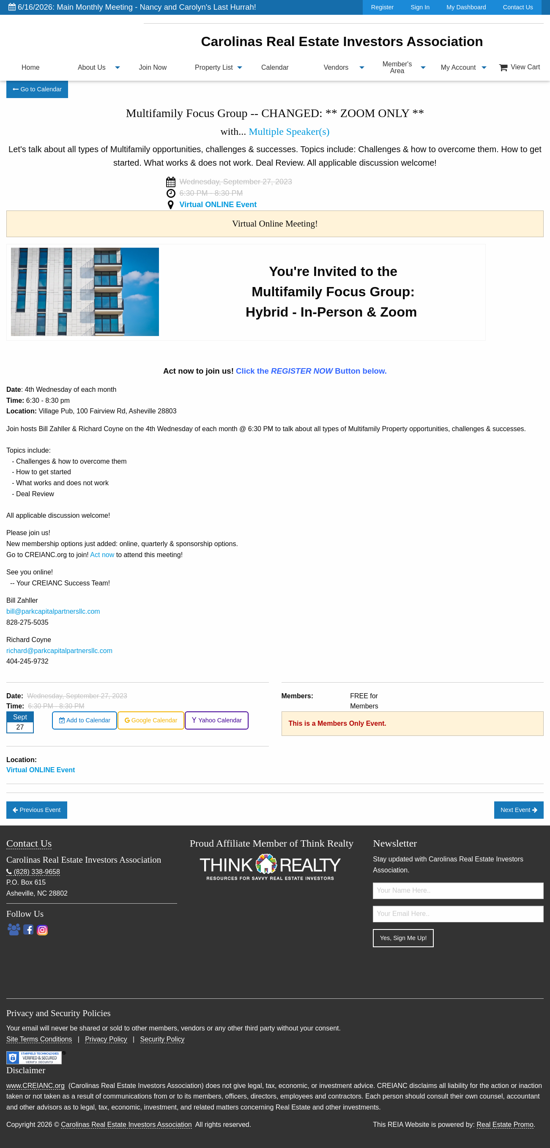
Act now (102, 554)
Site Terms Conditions (39, 1039)
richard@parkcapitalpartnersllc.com (59, 650)
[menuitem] (30, 68)
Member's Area (397, 67)
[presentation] (437, 970)
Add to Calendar (84, 720)
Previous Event (36, 809)
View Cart (519, 67)
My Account (458, 67)
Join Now (153, 67)
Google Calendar (151, 720)
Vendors (336, 67)
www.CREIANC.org (35, 1085)
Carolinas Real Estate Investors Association (126, 1124)
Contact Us (518, 7)
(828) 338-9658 (33, 872)
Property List (214, 67)
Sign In (420, 7)
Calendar (275, 67)
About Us (92, 67)
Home (31, 67)
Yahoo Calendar (217, 720)
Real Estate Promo (505, 1124)
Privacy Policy (106, 1039)
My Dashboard (466, 7)
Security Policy (162, 1039)
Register (382, 7)
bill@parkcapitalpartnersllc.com (53, 611)
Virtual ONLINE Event (218, 204)
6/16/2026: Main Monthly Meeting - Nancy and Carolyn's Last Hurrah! (132, 7)
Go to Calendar (37, 89)
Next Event (519, 809)
